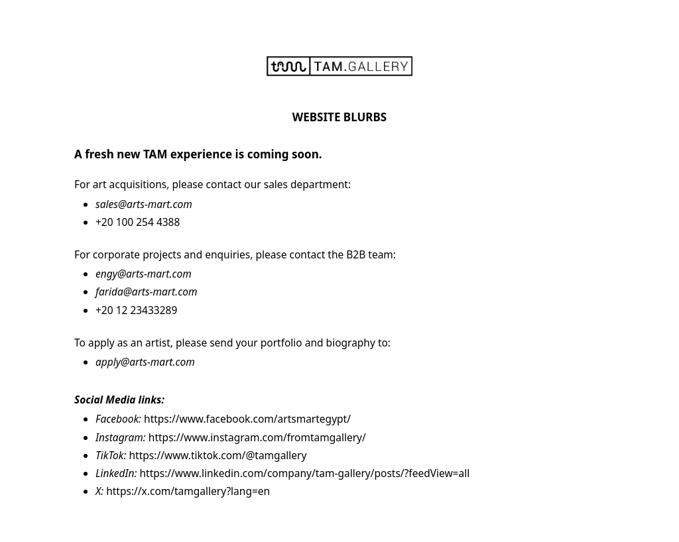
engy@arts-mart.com (143, 273)
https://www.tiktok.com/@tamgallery (218, 455)
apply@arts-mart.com (145, 361)
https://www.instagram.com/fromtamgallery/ (257, 437)
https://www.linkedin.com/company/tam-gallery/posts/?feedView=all (304, 473)
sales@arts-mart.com (143, 204)
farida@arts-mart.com (146, 291)
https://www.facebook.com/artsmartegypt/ (247, 418)
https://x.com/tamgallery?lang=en (188, 491)
